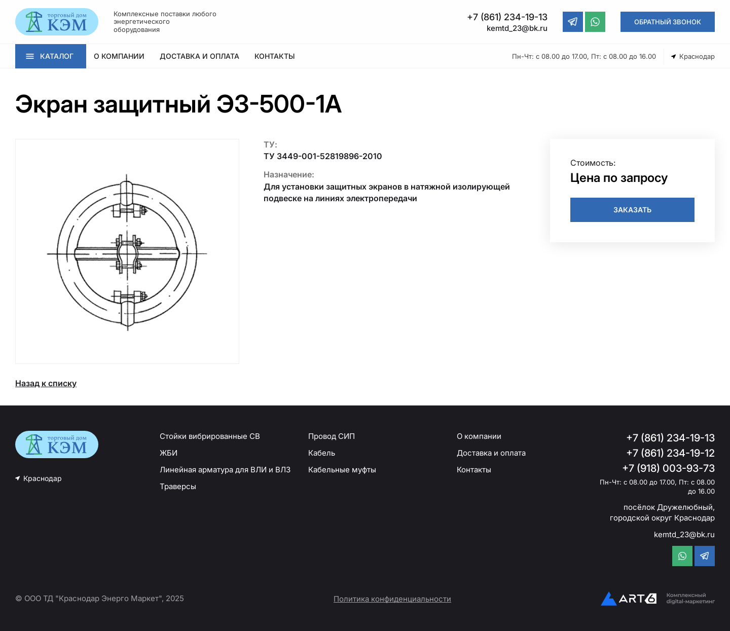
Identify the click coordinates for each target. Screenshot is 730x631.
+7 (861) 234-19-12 (670, 453)
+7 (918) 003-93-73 (668, 468)
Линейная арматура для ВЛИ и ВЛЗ (225, 469)
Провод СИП (331, 436)
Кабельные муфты (342, 469)
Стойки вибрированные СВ (210, 436)
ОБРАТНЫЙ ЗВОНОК (667, 22)
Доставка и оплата (491, 453)
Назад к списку (46, 383)
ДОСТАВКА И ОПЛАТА (199, 56)
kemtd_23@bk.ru (684, 534)
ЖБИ (168, 453)
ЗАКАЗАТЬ (632, 209)
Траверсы (178, 486)
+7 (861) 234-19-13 (670, 438)
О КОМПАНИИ (119, 56)
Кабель (321, 453)
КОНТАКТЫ (274, 56)
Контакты (474, 469)
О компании (479, 436)
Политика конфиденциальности (392, 599)
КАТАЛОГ (57, 56)
